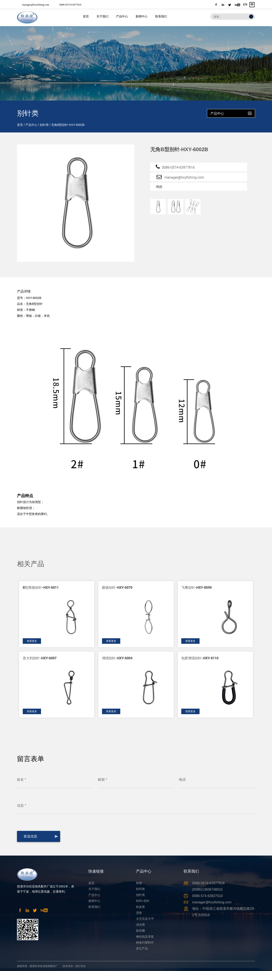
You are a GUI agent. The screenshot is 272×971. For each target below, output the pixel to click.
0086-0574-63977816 (70, 4)
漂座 (139, 912)
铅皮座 (140, 906)
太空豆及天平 (145, 918)
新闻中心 (141, 16)
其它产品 (142, 948)
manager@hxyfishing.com (35, 4)
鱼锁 (139, 883)
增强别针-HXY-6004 (117, 658)
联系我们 (161, 16)
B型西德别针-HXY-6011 (41, 587)
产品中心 (122, 16)
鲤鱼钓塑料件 (145, 942)
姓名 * (21, 779)
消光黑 (140, 924)
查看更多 (32, 641)
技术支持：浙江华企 (74, 966)
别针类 (44, 125)
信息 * (21, 805)
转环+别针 (143, 901)
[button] (240, 553)
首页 (86, 16)
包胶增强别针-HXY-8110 (199, 658)
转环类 (140, 889)
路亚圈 (140, 930)
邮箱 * (102, 779)
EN (245, 4)
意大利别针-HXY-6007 (40, 658)
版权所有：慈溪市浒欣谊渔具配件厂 (37, 966)
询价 (159, 186)
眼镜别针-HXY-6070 (117, 587)
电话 (182, 779)
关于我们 (102, 16)
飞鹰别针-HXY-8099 (196, 587)
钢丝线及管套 (145, 936)
